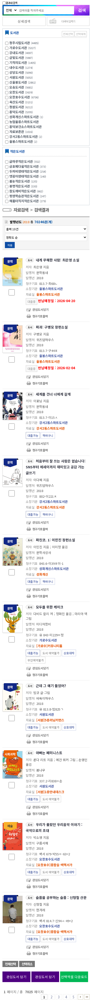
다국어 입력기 (68, 21)
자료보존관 (16, 131)
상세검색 (24, 21)
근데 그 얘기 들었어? (51, 685)
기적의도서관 (18, 62)
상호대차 (69, 653)
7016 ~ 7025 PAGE (87, 997)
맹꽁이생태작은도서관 (28, 176)
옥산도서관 (16, 102)
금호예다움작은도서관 (28, 166)
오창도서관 (16, 92)
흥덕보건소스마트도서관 (25, 126)
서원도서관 (16, 77)
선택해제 (81, 34)
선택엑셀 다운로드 (74, 976)
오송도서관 (16, 87)
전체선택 (68, 34)
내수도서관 (16, 67)
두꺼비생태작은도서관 (28, 171)
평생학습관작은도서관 (28, 196)
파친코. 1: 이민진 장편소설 (55, 539)
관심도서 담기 (16, 976)
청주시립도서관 (19, 42)
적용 (9, 245)
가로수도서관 (18, 47)
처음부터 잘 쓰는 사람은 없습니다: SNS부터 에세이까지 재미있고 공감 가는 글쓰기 (56, 466)
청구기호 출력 (40, 316)
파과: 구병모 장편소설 (52, 327)
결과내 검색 (9, 3)
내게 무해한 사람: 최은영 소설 (57, 259)
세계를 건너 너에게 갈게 (53, 394)
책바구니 (47, 435)
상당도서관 (16, 72)
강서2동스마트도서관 (23, 136)
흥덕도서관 (16, 112)
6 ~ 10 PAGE (80, 997)
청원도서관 (16, 107)
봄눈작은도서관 (24, 181)
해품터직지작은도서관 (28, 201)
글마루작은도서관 (25, 161)
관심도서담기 (40, 309)
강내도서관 (16, 52)
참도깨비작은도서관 (26, 191)
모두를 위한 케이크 (49, 606)
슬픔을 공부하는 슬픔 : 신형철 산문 (61, 897)
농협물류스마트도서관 (24, 121)
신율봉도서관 (18, 82)
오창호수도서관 (19, 97)
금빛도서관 (16, 57)
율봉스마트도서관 (21, 141)
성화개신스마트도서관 (24, 116)
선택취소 (27, 964)
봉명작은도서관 (24, 186)
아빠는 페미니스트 (49, 752)
